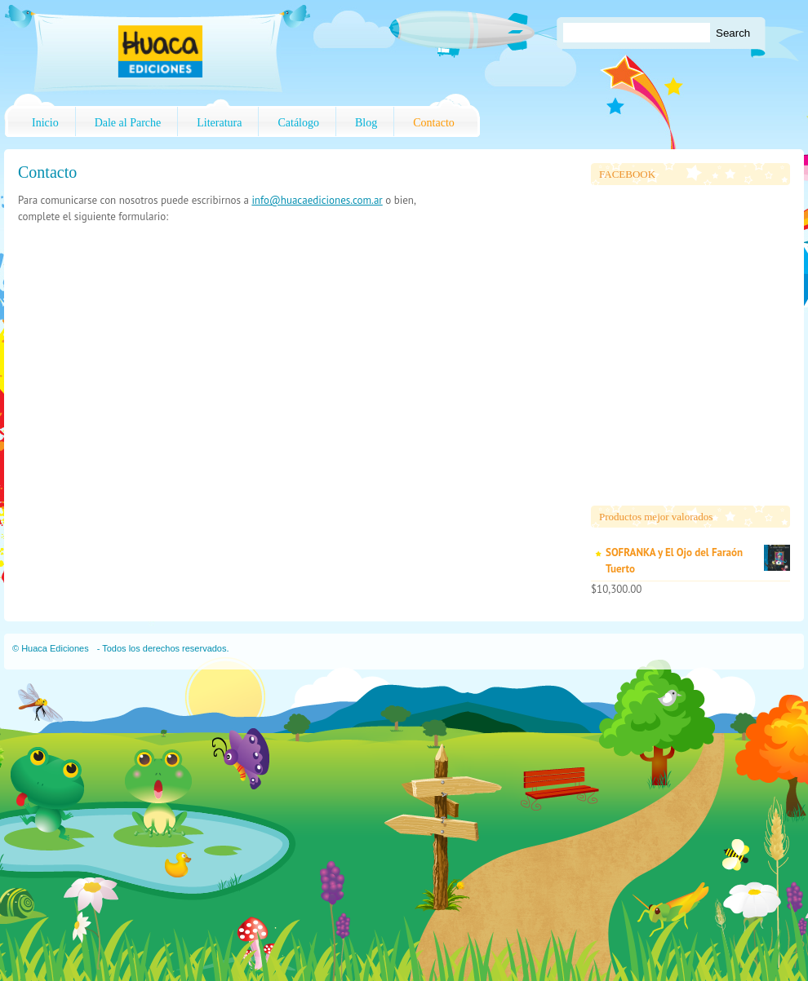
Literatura (219, 123)
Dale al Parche (128, 123)
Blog (366, 123)
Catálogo (298, 123)
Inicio (45, 123)
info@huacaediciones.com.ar (316, 200)
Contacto (434, 123)
